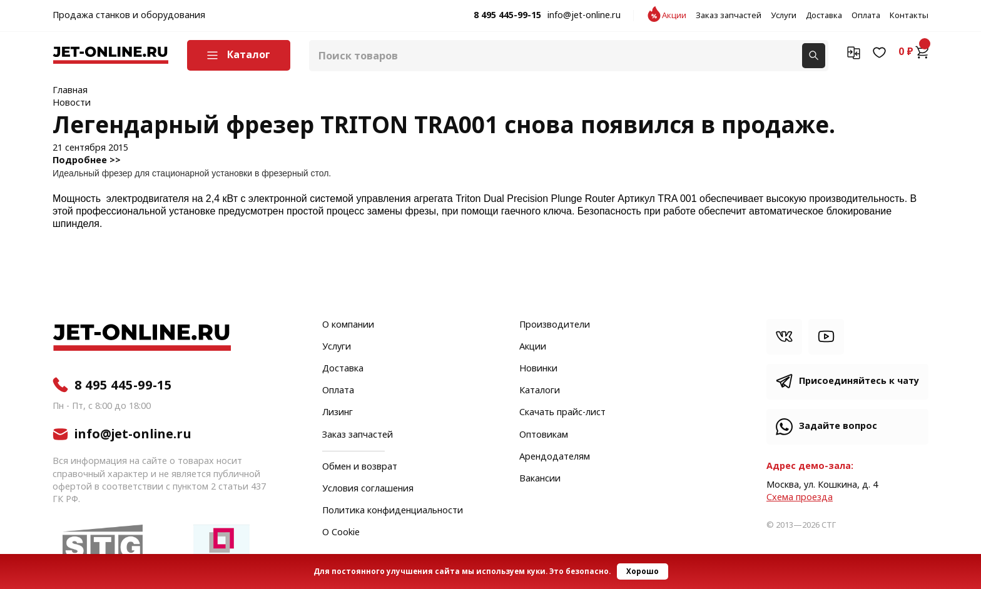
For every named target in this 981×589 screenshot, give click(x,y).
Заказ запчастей (728, 15)
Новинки (538, 369)
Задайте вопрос (838, 426)
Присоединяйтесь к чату (859, 381)
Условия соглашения (368, 489)
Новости (72, 102)
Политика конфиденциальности (392, 511)
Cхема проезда (799, 497)
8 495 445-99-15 (507, 15)
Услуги (783, 15)
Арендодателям (554, 457)
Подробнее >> (87, 160)
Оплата (865, 15)
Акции (674, 15)
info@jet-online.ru (584, 15)
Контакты (909, 15)
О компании (348, 325)
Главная (70, 90)
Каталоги (539, 391)
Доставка (824, 15)
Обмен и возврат (359, 466)
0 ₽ (913, 52)
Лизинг (337, 412)
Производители (554, 325)
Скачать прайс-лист (562, 412)
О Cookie (341, 532)
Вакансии (540, 479)
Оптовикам (543, 435)
